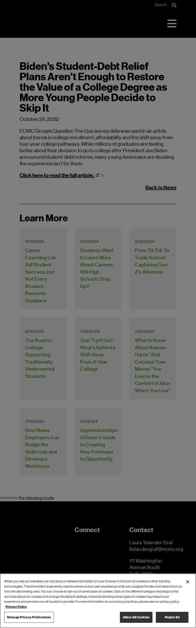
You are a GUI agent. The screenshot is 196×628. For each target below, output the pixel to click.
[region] (98, 601)
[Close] (187, 582)
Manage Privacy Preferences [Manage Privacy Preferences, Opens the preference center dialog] (29, 617)
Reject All (172, 617)
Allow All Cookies (136, 617)
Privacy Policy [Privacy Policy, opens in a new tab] (16, 607)
